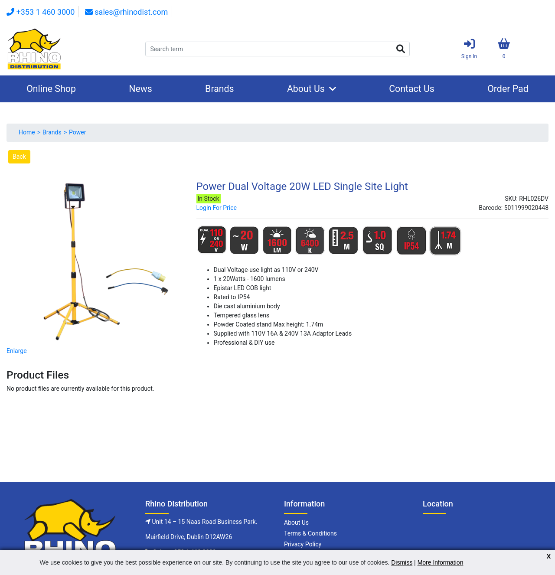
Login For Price (216, 207)
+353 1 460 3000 (41, 11)
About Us (306, 88)
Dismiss (401, 562)
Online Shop (51, 88)
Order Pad (508, 88)
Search (400, 49)
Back (19, 156)
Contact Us (411, 88)
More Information (441, 562)
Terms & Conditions (310, 533)
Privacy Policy (302, 544)
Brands (219, 88)
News (140, 88)
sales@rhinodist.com (126, 11)
